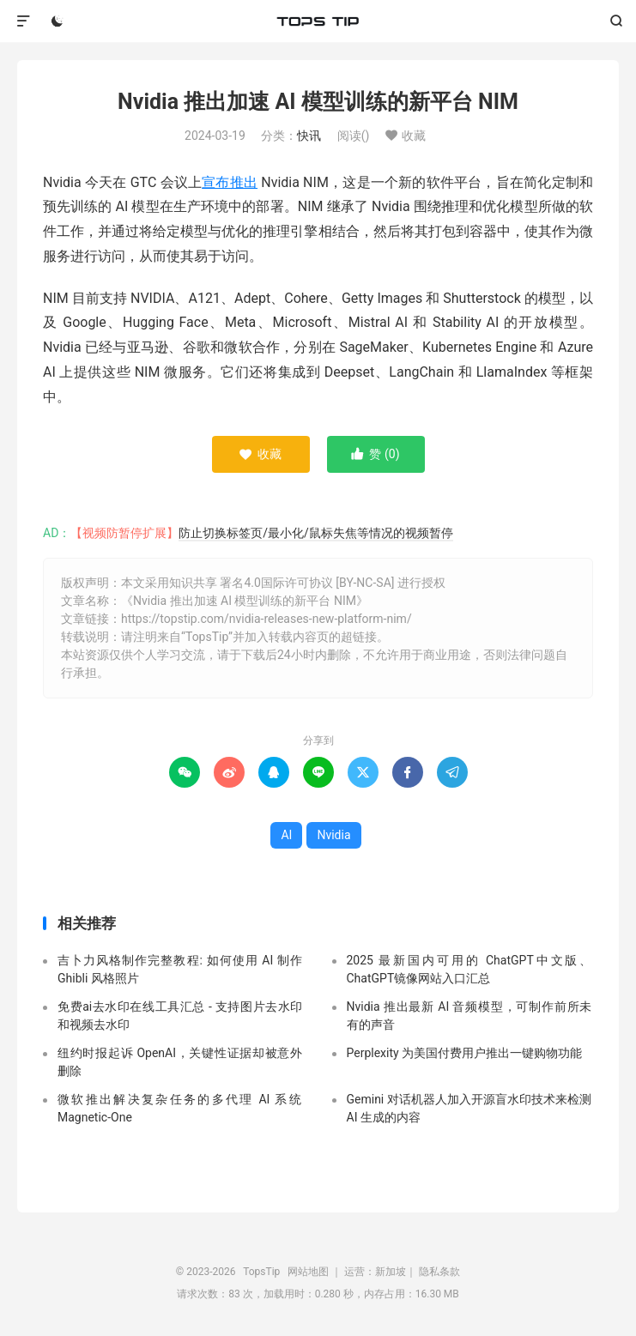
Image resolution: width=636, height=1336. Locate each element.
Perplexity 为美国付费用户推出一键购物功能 (465, 1053)
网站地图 (308, 1272)
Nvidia (333, 835)
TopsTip (318, 21)
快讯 (309, 135)
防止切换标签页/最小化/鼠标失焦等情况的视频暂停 (316, 533)
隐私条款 (439, 1272)
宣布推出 (229, 182)
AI (286, 835)
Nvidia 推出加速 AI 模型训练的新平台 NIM (318, 101)
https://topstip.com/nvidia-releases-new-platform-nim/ (266, 619)
